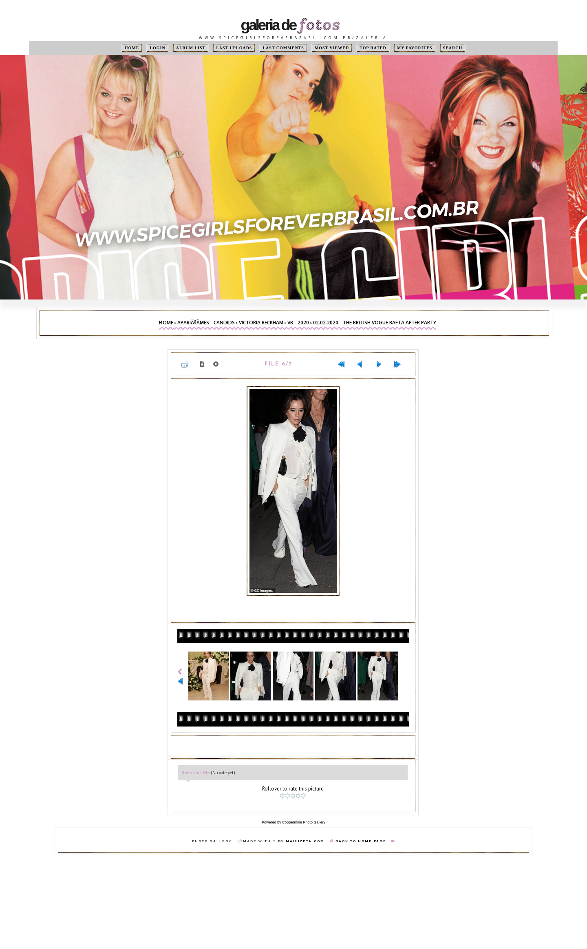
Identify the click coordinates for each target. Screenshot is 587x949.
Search (453, 48)
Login (157, 48)
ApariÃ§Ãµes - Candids (206, 322)
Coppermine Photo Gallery (303, 822)
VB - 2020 (298, 322)
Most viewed (332, 48)
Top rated (373, 48)
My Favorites (415, 48)
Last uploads (234, 48)
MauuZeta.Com (305, 841)
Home (132, 48)
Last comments (283, 48)
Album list (191, 48)
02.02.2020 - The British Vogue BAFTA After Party (374, 322)
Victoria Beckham (261, 322)
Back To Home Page (360, 841)
